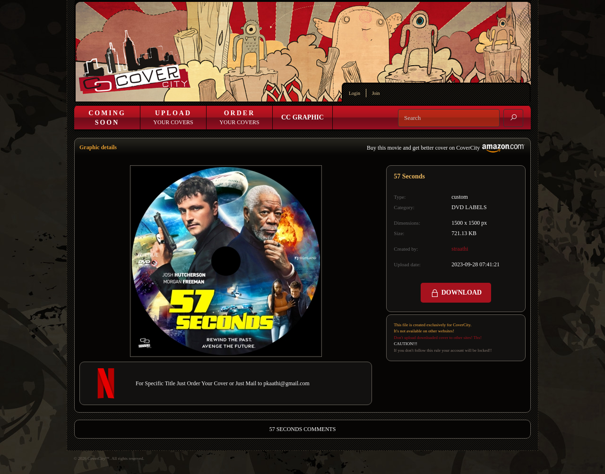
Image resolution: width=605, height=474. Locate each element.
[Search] (449, 118)
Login (354, 93)
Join (376, 93)
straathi (459, 248)
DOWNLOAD (456, 293)
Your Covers (173, 118)
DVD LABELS (468, 207)
